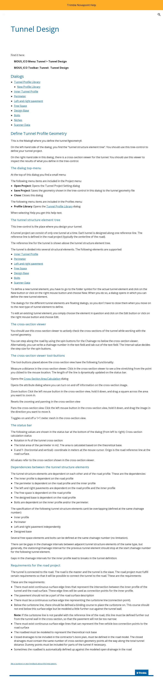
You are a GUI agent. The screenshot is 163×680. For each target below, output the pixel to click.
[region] (81, 5)
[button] (4, 14)
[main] (69, 29)
